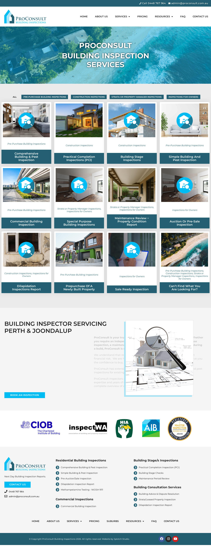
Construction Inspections (109, 97)
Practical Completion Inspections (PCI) (79, 168)
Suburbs (113, 531)
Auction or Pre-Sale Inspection (185, 233)
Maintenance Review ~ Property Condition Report (132, 231)
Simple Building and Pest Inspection (184, 168)
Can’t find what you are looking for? (184, 297)
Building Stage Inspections (132, 168)
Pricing (142, 16)
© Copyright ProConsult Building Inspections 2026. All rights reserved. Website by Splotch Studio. (79, 549)
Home (84, 16)
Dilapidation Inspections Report (26, 297)
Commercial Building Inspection (26, 233)
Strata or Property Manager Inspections (163, 97)
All (22, 97)
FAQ (182, 16)
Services (122, 16)
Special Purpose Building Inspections (79, 233)
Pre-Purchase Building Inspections (58, 97)
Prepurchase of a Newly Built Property (79, 297)
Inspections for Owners (105, 106)
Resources (164, 16)
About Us (101, 16)
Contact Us (200, 16)
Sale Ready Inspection (132, 299)
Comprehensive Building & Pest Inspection (26, 167)
